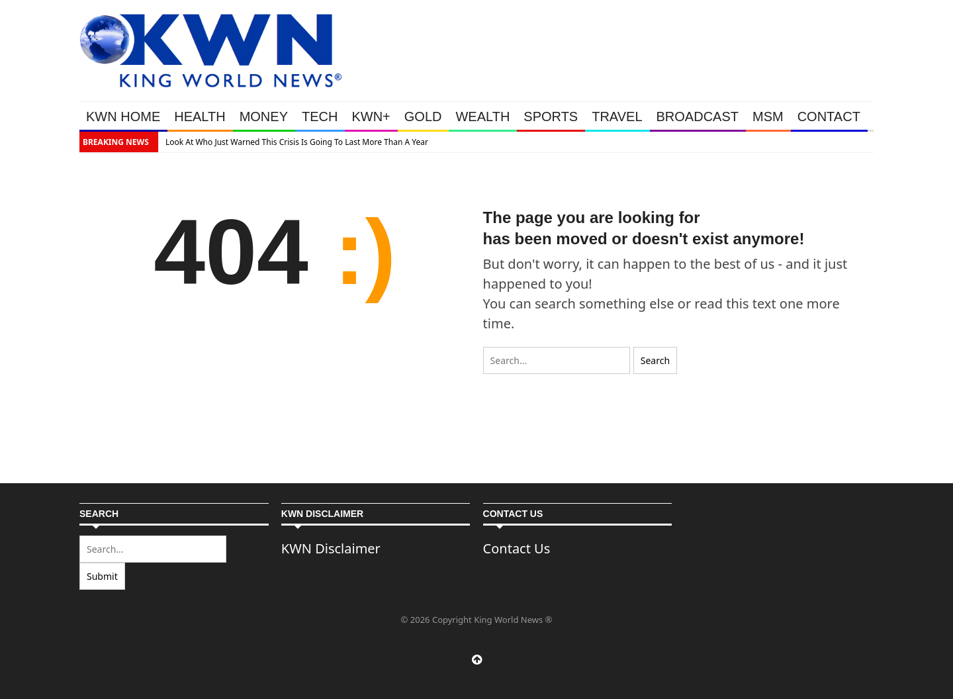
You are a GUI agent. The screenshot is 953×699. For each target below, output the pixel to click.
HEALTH (199, 116)
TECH (320, 116)
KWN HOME (123, 116)
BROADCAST (698, 116)
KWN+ (370, 116)
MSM (768, 116)
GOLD (423, 116)
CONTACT (828, 116)
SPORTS (550, 116)
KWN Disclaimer (331, 548)
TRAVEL (617, 116)
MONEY (264, 116)
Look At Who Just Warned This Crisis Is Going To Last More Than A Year (296, 142)
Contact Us (517, 548)
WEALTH (482, 116)
